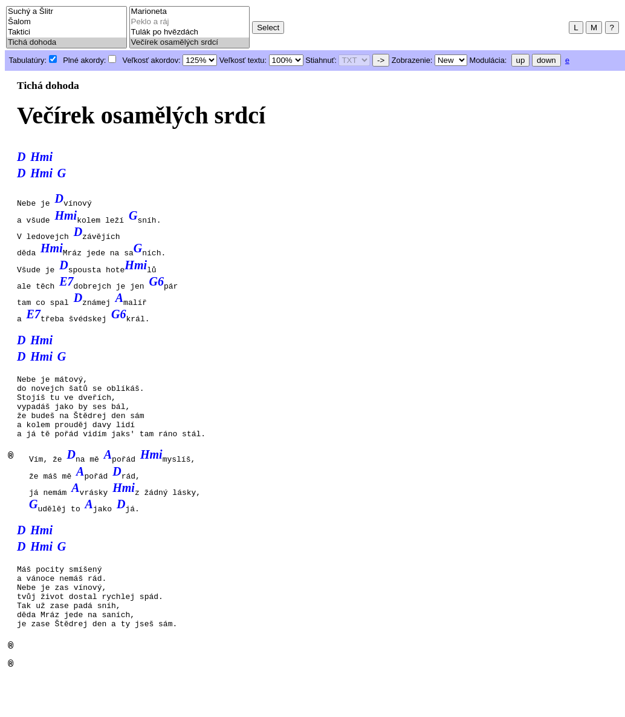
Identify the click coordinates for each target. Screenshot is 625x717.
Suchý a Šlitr (66, 12)
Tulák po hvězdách (190, 32)
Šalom (66, 22)
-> (380, 60)
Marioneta (190, 12)
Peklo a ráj (190, 22)
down (546, 60)
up (520, 60)
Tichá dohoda (66, 43)
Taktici (66, 32)
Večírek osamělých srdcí (190, 43)
